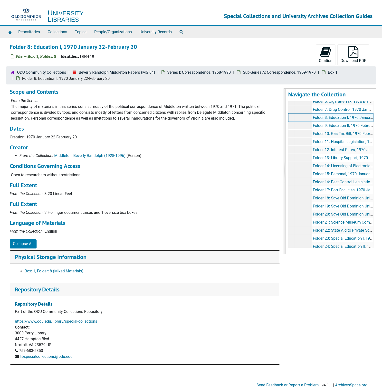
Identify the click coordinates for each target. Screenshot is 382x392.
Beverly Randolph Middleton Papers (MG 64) (117, 72)
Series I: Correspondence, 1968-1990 (199, 72)
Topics (80, 32)
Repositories (29, 32)
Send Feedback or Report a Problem (288, 385)
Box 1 (333, 72)
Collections (57, 32)
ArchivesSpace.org (351, 385)
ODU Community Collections (41, 72)
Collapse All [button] (23, 243)
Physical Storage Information (50, 257)
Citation (325, 54)
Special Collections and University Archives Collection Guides (298, 16)
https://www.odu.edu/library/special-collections (56, 321)
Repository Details (37, 289)
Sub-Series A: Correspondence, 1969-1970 (279, 72)
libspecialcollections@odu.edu (46, 356)
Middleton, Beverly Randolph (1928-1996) (89, 155)
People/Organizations (113, 32)
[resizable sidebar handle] (285, 171)
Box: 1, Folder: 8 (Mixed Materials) (54, 271)
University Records (156, 32)
